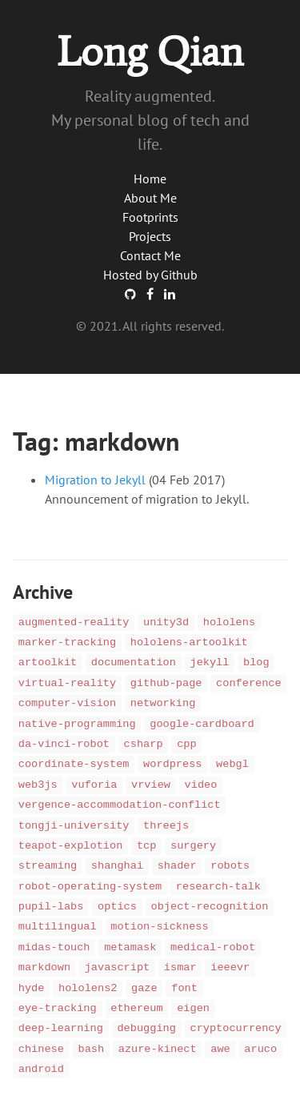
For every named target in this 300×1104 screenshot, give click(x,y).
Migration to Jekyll (95, 480)
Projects (150, 236)
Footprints (150, 217)
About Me (150, 198)
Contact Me (150, 255)
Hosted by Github (150, 275)
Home (150, 179)
